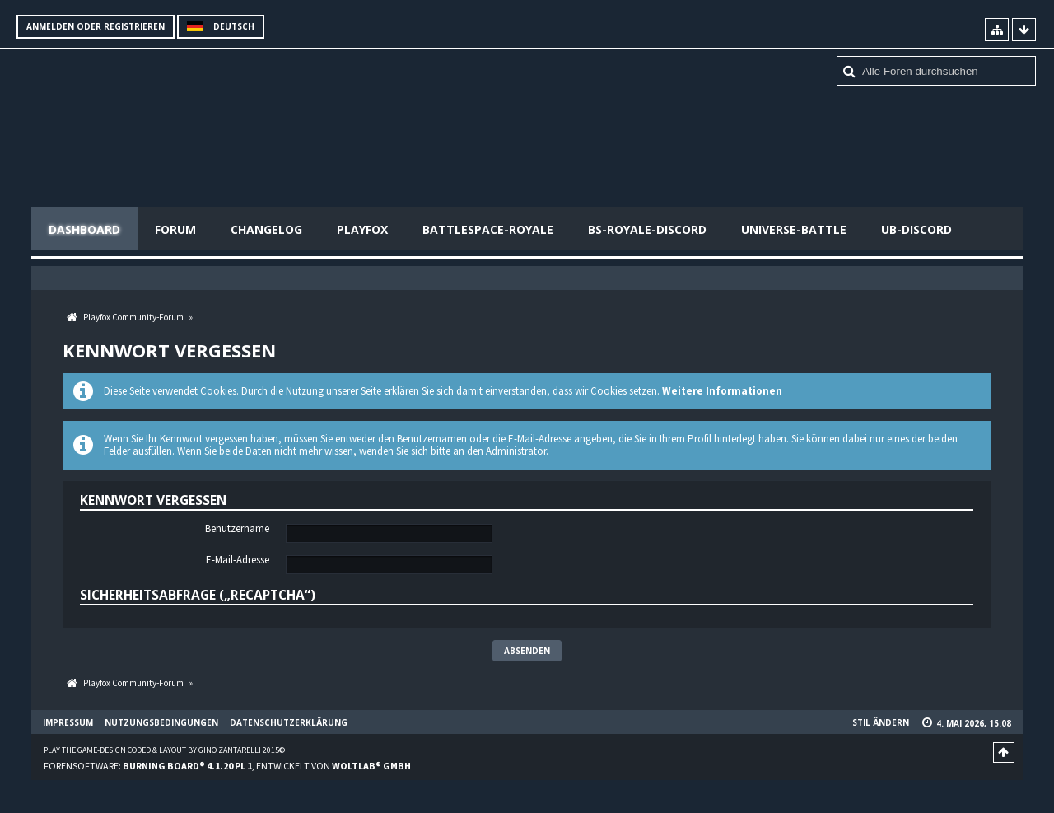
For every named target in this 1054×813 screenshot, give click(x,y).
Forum (175, 229)
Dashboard (84, 229)
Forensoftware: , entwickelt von (227, 765)
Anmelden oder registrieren (95, 26)
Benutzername (237, 528)
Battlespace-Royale (487, 229)
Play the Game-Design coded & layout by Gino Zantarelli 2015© (164, 750)
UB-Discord (916, 229)
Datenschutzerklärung (288, 722)
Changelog (266, 229)
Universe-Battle (793, 229)
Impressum (68, 722)
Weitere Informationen (722, 391)
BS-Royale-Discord (647, 229)
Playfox (362, 229)
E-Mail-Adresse (237, 560)
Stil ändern (880, 722)
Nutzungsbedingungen (161, 722)
